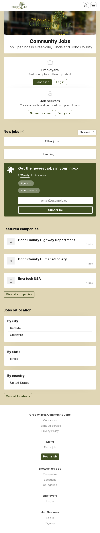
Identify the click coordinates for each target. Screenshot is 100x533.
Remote (15, 328)
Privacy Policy (50, 431)
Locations (50, 479)
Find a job (50, 447)
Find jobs (64, 113)
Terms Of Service (50, 425)
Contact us (50, 420)
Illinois (14, 359)
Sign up (50, 523)
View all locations (18, 396)
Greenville (16, 335)
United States (19, 382)
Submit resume (40, 113)
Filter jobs (52, 141)
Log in (60, 82)
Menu (6, 5)
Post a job (42, 82)
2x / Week (40, 175)
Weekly (25, 175)
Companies (50, 474)
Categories (50, 485)
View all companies (19, 294)
